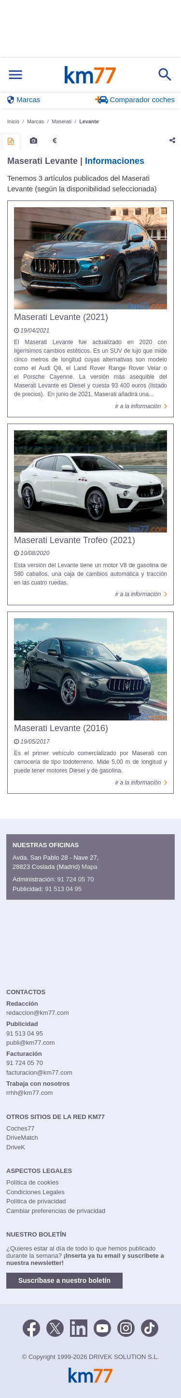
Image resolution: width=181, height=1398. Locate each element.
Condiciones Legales (35, 1192)
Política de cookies (32, 1182)
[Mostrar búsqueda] (165, 74)
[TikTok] (149, 1327)
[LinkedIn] (78, 1327)
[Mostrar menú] (15, 75)
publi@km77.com (30, 1042)
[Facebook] (31, 1327)
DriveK (15, 1147)
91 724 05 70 (75, 879)
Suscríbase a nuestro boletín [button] (64, 1280)
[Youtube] (102, 1327)
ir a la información (141, 406)
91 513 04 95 (63, 888)
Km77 (90, 74)
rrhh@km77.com (29, 1092)
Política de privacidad (36, 1201)
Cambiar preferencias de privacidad (55, 1210)
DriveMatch (22, 1137)
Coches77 (20, 1128)
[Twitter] (55, 1327)
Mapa (89, 866)
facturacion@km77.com (39, 1072)
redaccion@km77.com (37, 1012)
